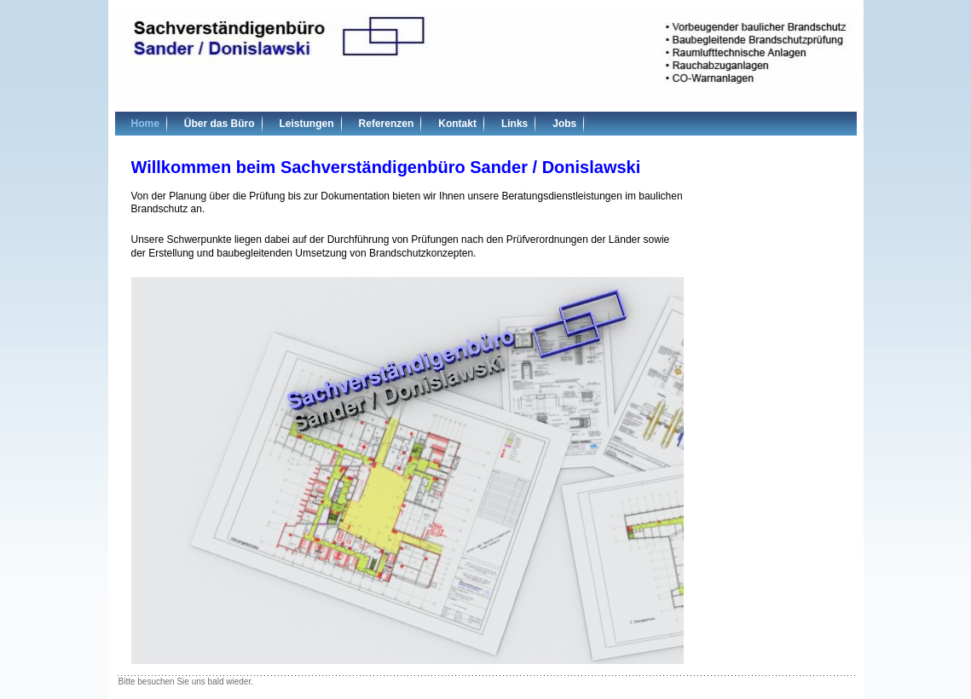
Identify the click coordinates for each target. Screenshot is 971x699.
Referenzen (386, 124)
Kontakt (457, 124)
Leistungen (307, 124)
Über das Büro (219, 124)
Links (514, 124)
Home (145, 124)
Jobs (564, 124)
